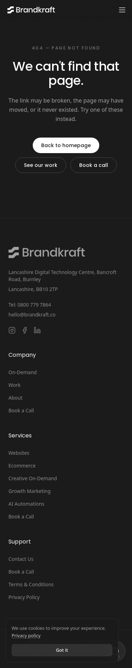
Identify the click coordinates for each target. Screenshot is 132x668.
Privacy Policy (23, 597)
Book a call (93, 165)
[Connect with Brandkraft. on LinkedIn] (37, 330)
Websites (18, 452)
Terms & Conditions (31, 584)
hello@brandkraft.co (32, 314)
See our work (40, 165)
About (15, 397)
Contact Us (20, 559)
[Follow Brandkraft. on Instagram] (11, 330)
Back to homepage (66, 145)
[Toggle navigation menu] (122, 10)
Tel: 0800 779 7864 (29, 304)
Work (14, 385)
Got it (62, 650)
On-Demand (22, 372)
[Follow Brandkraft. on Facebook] (24, 330)
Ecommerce (22, 465)
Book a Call (21, 410)
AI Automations (26, 503)
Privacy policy (26, 635)
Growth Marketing (29, 491)
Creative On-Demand (32, 478)
